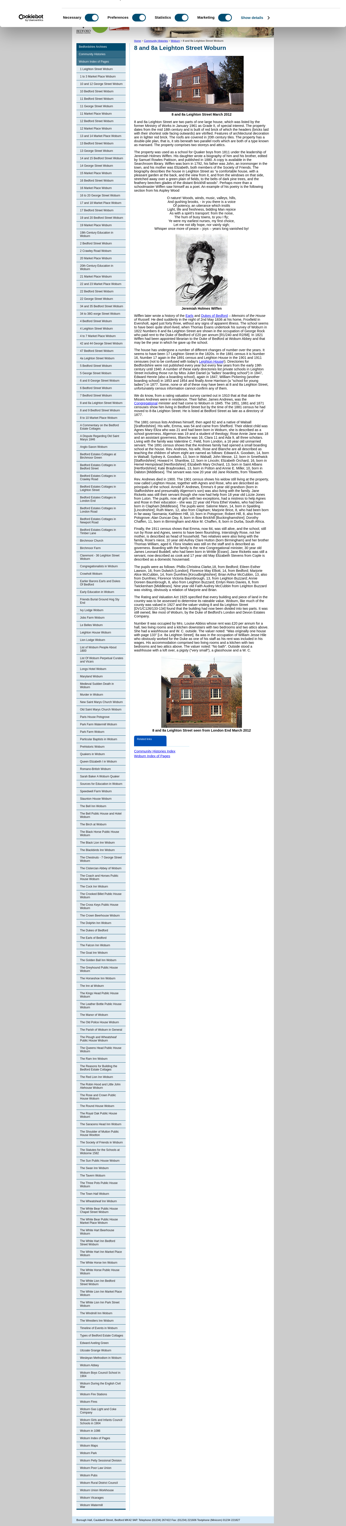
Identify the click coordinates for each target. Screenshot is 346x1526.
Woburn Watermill (91, 1505)
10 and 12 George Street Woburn (101, 84)
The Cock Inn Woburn (94, 886)
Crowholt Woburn (91, 573)
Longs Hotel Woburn (93, 669)
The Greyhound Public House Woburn (99, 969)
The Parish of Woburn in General (101, 1029)
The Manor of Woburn (94, 1015)
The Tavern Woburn (92, 1175)
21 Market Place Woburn (96, 276)
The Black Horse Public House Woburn (99, 833)
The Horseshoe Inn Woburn (97, 978)
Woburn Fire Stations (93, 1394)
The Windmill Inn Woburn (96, 1313)
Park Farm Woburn (92, 731)
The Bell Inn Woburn (93, 806)
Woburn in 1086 (90, 1430)
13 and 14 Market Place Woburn (100, 136)
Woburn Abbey (89, 1365)
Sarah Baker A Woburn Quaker (100, 776)
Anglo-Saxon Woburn (93, 447)
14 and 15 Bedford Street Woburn (101, 158)
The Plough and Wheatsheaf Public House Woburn (98, 1038)
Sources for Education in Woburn (101, 784)
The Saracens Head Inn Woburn (100, 1124)
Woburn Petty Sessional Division (101, 1460)
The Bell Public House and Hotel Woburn (101, 815)
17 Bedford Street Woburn (96, 210)
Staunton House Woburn (95, 798)
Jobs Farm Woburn (92, 617)
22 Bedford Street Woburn (96, 291)
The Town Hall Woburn (94, 1193)
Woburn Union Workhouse (97, 1490)
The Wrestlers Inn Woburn (97, 1320)
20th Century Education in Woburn (96, 267)
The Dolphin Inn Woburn (95, 923)
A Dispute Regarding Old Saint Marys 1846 (99, 437)
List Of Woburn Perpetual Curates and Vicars (101, 660)
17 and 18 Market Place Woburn (100, 203)
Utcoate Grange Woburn (95, 1350)
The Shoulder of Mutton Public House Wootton (99, 1133)
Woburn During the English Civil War (100, 1385)
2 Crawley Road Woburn (95, 251)
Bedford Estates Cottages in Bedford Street (98, 466)
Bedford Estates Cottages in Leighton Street (98, 488)
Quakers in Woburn (92, 754)
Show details (252, 37)
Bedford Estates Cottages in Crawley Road (98, 477)
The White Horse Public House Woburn (99, 1271)
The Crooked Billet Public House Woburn (101, 895)
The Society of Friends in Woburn (101, 1142)
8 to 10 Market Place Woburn (98, 418)
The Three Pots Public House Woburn (99, 1184)
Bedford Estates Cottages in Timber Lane (98, 531)
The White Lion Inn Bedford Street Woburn (97, 1282)
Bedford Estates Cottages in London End (98, 499)
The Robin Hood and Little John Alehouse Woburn (100, 1086)
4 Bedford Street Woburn (96, 321)
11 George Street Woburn (96, 106)
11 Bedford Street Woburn (96, 99)
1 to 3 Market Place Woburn (98, 76)
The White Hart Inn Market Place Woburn (101, 1253)
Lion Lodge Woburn (92, 640)
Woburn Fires (88, 1401)
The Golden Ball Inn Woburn (98, 960)
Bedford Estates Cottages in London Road (98, 510)
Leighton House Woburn (95, 632)
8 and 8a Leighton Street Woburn (101, 403)
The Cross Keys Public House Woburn (99, 906)
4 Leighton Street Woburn (96, 328)
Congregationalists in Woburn (99, 566)
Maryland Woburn (91, 676)
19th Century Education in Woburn (96, 234)
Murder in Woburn (91, 694)
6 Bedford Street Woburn (96, 388)
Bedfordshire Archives (93, 46)
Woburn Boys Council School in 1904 (100, 1374)
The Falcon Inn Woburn (95, 945)
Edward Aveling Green (94, 1343)
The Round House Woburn (97, 1106)
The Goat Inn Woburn (94, 952)
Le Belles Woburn (91, 625)
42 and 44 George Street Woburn (101, 343)
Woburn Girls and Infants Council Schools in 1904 (101, 1421)
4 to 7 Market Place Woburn (98, 336)
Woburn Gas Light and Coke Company (98, 1411)
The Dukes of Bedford (94, 930)
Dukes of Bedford (214, 316)
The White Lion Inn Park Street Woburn (99, 1304)
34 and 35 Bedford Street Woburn (101, 306)
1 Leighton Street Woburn (96, 69)
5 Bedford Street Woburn (96, 365)
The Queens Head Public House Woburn (100, 1049)
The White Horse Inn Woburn (98, 1262)
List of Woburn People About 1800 (98, 649)
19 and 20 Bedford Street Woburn (101, 217)
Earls (189, 316)
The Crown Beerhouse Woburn (100, 915)
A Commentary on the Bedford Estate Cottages (99, 427)
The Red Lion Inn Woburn (96, 1077)
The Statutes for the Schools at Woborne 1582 (100, 1151)
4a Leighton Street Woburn (97, 358)
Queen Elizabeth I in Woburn (98, 761)
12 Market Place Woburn (96, 128)
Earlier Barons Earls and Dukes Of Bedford (100, 583)
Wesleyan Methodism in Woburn (100, 1358)
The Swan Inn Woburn (94, 1168)
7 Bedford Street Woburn (96, 395)
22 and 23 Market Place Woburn (100, 284)
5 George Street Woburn (95, 373)
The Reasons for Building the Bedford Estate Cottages (98, 1068)
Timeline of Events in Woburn (98, 1328)
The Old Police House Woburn (99, 1022)
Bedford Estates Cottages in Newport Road (98, 520)
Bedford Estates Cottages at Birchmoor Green (98, 456)
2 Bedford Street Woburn (96, 243)
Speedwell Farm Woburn (96, 791)
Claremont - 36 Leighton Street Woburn (99, 557)
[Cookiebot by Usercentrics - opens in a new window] (31, 37)
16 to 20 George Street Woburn (100, 195)
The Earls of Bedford (93, 938)
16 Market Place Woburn (96, 188)
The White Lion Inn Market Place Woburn (101, 1293)
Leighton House (211, 361)
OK (306, 12)
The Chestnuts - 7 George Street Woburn (101, 859)
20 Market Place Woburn (96, 258)
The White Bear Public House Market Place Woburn (99, 1221)
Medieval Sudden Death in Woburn (97, 685)
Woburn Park (88, 1453)
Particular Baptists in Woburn (98, 739)
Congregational (146, 403)
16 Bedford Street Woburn (96, 180)
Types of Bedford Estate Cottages (101, 1335)
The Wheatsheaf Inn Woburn (98, 1201)
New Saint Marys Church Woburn (101, 702)
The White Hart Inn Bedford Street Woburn (97, 1242)
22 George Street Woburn (96, 299)
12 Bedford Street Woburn (96, 121)
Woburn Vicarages (92, 1497)
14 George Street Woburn (96, 165)
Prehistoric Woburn (92, 746)
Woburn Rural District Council (99, 1483)
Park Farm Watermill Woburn (98, 724)
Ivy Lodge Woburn (91, 610)
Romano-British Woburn (95, 769)
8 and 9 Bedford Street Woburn (100, 410)
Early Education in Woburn (97, 592)
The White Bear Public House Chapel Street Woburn (99, 1210)
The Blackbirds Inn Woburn (97, 850)
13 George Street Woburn (96, 151)
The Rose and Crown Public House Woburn (98, 1097)
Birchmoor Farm (90, 548)
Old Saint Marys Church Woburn (101, 709)
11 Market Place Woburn (96, 113)
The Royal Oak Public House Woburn (98, 1115)
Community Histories (92, 54)
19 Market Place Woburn (96, 225)
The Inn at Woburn (92, 986)
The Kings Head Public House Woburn (99, 995)
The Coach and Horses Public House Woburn (99, 877)
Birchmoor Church (91, 540)
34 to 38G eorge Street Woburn (100, 313)
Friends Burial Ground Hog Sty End (99, 601)
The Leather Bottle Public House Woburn (101, 1005)
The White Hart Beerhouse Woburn (97, 1232)
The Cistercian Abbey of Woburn (101, 868)
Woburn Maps (89, 1445)
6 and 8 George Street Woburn (99, 380)
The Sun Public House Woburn (100, 1160)
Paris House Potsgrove (95, 717)
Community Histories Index (154, 751)
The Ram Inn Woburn (94, 1058)
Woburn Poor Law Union (95, 1468)
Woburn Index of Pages (94, 61)
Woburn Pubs (89, 1475)
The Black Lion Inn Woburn (97, 842)
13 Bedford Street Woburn (96, 143)
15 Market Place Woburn (96, 173)
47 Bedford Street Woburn (96, 351)
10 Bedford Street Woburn (96, 91)
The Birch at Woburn (93, 824)
